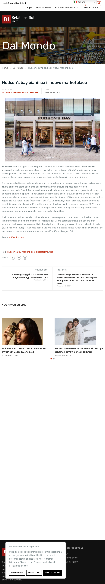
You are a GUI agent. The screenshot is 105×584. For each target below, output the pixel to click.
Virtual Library (90, 7)
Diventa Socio (43, 7)
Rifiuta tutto (34, 572)
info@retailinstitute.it (16, 3)
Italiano (79, 2)
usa (51, 252)
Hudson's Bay (14, 252)
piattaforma (42, 252)
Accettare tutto (52, 572)
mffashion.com (17, 237)
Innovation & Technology (25, 92)
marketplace (28, 252)
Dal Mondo (7, 92)
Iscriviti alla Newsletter (67, 7)
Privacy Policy (70, 562)
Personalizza (17, 572)
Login (29, 7)
